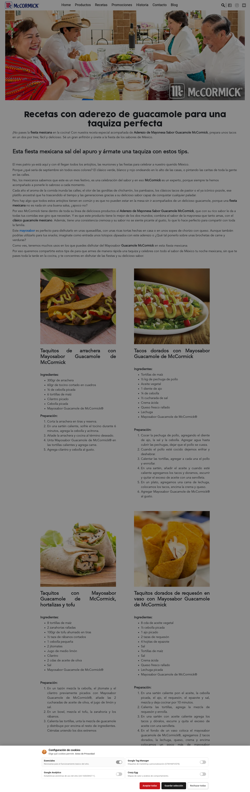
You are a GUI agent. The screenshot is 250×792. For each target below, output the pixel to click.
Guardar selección (172, 786)
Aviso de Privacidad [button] (84, 754)
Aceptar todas (148, 786)
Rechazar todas (197, 786)
